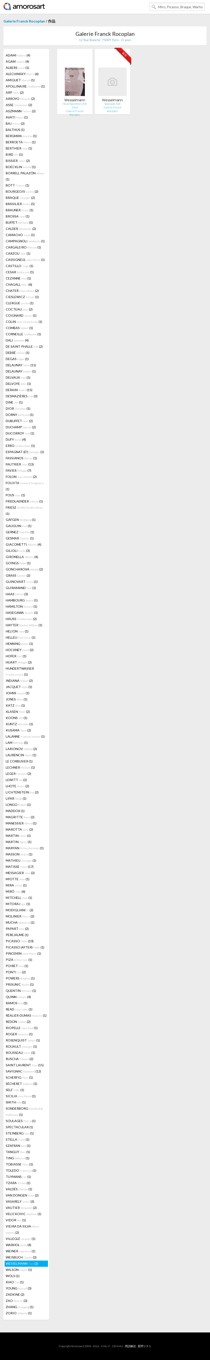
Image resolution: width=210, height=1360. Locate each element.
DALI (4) (17, 340)
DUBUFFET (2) (19, 421)
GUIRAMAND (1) (21, 588)
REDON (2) (18, 1022)
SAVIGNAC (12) (23, 1071)
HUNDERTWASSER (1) (20, 671)
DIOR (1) (18, 408)
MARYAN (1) (25, 848)
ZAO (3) (16, 1301)
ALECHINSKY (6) (22, 74)
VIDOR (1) (16, 1220)
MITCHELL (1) (19, 898)
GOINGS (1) (18, 563)
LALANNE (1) (25, 736)
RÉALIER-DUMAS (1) (26, 1015)
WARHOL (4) (18, 1245)
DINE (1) (14, 402)
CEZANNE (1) (18, 278)
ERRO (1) (20, 446)
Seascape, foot (112, 103)
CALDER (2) (21, 229)
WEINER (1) (20, 1251)
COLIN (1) (24, 322)
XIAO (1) (15, 1282)
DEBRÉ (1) (17, 353)
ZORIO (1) (19, 1313)
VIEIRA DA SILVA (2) (22, 1229)
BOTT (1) (17, 185)
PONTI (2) (16, 972)
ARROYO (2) (20, 99)
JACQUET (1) (19, 687)
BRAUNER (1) (19, 210)
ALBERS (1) (17, 68)
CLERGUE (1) (20, 303)
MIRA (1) (16, 885)
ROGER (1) (19, 1034)
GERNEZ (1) (20, 532)
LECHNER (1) (20, 767)
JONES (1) (16, 699)
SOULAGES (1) (21, 1121)
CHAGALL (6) (19, 284)
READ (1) (19, 1009)
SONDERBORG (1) (24, 1111)
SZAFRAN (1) (18, 1146)
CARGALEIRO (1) (23, 247)
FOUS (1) (15, 495)
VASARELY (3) (20, 1201)
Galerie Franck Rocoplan (24, 21)
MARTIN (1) (18, 836)
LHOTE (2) (17, 786)
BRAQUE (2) (20, 198)
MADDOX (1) (15, 811)
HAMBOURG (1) (22, 600)
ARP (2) (15, 92)
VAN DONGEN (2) (22, 1195)
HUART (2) (19, 662)
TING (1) (17, 1158)
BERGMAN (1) (21, 136)
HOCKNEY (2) (20, 650)
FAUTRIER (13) (20, 464)
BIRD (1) (14, 154)
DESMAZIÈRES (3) (21, 396)
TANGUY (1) (18, 1152)
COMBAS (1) (19, 328)
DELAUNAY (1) (21, 371)
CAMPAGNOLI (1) (25, 241)
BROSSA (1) (17, 216)
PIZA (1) (19, 960)
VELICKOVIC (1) (23, 1214)
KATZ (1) (15, 705)
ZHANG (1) (20, 1307)
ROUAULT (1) (21, 1046)
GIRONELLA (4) (22, 557)
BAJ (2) (15, 123)
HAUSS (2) (21, 619)
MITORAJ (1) (18, 904)
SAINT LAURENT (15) (25, 1065)
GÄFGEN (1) (21, 520)
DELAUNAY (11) (21, 365)
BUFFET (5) (19, 222)
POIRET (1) (17, 966)
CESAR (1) (20, 272)
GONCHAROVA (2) (24, 569)
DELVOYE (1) (18, 384)
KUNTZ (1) (19, 724)
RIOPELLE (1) (22, 1028)
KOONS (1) (16, 718)
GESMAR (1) (20, 538)
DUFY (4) (16, 439)
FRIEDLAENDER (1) (24, 501)
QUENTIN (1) (21, 991)
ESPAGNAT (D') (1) (25, 452)
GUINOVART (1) (22, 582)
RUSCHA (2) (19, 1059)
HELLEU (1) (20, 637)
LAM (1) (17, 743)
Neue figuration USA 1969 (75, 105)
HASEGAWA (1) (22, 613)
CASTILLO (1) (19, 266)
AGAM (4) (17, 61)
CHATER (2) (22, 291)
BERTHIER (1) (19, 148)
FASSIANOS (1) (21, 458)
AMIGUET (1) (20, 80)
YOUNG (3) (18, 1288)
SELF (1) (15, 1090)
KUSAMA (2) (18, 730)
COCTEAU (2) (19, 309)
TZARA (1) (18, 1183)
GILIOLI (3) (18, 551)
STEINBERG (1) (20, 1133)
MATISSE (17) (20, 867)
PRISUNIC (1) (20, 984)
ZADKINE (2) (15, 1294)
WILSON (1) (19, 1270)
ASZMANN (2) (21, 111)
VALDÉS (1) (19, 1189)
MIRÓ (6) (15, 891)
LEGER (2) (18, 774)
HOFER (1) (16, 656)
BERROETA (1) (21, 142)
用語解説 (130, 1346)
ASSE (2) (19, 105)
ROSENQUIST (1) (23, 1040)
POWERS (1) (20, 978)
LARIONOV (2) (21, 749)
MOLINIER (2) (20, 916)
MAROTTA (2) (19, 829)
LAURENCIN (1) (21, 755)
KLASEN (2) (18, 712)
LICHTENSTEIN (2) (22, 792)
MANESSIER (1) (21, 823)
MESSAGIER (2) (20, 873)
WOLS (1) (13, 1276)
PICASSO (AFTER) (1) (25, 947)
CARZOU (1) (18, 253)
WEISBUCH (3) (21, 1257)
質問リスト (144, 1346)
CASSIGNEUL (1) (25, 260)
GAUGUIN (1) (18, 526)
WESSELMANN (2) (22, 1263)
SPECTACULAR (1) (19, 1127)
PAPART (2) (17, 929)
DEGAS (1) (17, 359)
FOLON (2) (21, 477)
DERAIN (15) (19, 390)
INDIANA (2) (19, 681)
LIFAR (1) (16, 798)
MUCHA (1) (20, 922)
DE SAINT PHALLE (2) (24, 346)
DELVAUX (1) (18, 377)
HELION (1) (17, 631)
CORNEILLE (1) (23, 334)
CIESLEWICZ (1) (22, 297)
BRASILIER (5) (20, 204)
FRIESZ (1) (24, 510)
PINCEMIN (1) (23, 953)
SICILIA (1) (21, 1096)
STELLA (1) (17, 1139)
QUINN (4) (18, 997)
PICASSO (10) (20, 941)
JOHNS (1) (17, 693)
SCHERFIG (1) (19, 1077)
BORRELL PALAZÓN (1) (25, 176)
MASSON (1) (19, 854)
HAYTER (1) (24, 625)
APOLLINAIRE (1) (25, 86)
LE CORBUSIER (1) (19, 761)
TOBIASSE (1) (19, 1164)
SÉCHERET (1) (21, 1084)
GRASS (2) (18, 575)
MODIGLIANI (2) (19, 910)
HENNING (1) (19, 644)
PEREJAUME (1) (17, 935)
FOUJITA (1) (25, 486)
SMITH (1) (16, 1102)
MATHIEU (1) (21, 860)
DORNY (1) (20, 415)
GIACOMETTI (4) (23, 544)
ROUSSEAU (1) (20, 1053)
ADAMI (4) (18, 55)
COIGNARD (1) (21, 315)
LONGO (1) (18, 805)
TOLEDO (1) (21, 1170)
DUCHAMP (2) (21, 427)
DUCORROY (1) (20, 433)
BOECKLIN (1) (21, 167)
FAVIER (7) (18, 470)
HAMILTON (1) (21, 606)
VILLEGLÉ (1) (20, 1239)
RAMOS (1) (16, 1003)
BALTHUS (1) (15, 130)
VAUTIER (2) (21, 1208)
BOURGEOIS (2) (22, 191)
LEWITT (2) (16, 780)
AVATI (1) (17, 117)
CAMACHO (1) (20, 235)
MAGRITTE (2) (20, 817)
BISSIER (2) (18, 161)
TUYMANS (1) (18, 1177)
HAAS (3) (17, 594)
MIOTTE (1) (17, 879)
